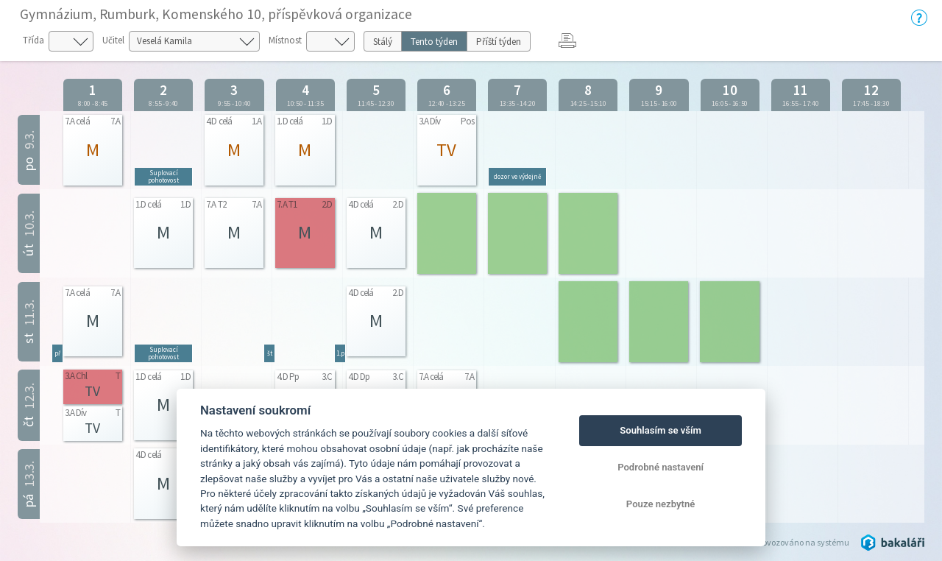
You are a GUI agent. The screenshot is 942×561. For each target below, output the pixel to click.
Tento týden (434, 41)
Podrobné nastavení (660, 467)
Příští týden (498, 41)
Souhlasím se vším (660, 430)
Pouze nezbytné (660, 503)
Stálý (382, 41)
